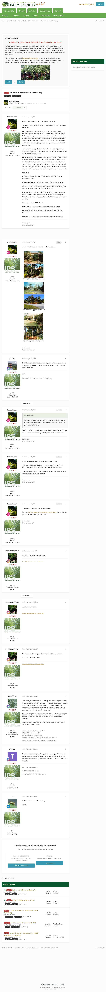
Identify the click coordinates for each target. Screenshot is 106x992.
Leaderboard (45, 11)
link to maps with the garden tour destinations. (42, 512)
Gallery (26, 15)
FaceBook (15, 15)
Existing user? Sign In (86, 4)
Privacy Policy (45, 984)
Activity (32, 11)
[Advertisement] (35, 29)
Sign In (8, 82)
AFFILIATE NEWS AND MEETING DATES (33, 103)
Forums (5, 15)
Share (7, 108)
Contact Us (55, 984)
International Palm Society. (30, 58)
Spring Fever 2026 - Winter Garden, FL (23, 890)
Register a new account (21, 865)
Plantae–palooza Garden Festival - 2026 (23, 923)
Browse (22, 12)
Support (58, 11)
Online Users (58, 15)
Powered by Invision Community (53, 989)
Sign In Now (49, 863)
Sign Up (100, 4)
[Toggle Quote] (25, 415)
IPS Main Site (8, 11)
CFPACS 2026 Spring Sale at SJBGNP (23, 900)
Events (35, 15)
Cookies (62, 984)
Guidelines (46, 15)
